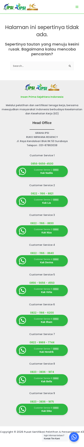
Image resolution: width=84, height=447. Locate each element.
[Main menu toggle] (77, 6)
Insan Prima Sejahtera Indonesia (42, 97)
